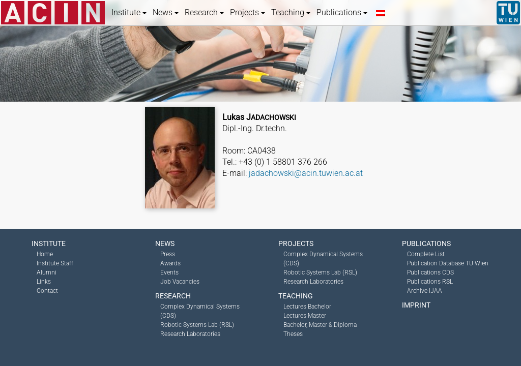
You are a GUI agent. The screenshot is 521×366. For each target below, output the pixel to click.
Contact (47, 290)
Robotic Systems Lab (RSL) (197, 324)
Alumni (46, 272)
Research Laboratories (190, 334)
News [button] (166, 12)
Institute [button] (129, 12)
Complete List (426, 254)
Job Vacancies (179, 281)
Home (45, 254)
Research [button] (204, 12)
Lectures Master (304, 315)
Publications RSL (430, 281)
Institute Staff (55, 263)
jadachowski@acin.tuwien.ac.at (306, 173)
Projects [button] (247, 12)
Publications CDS (430, 272)
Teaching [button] (290, 12)
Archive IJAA (424, 290)
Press (167, 254)
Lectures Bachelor (307, 306)
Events (169, 272)
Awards (170, 263)
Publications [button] (341, 12)
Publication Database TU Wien (447, 263)
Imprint (416, 305)
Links (44, 281)
